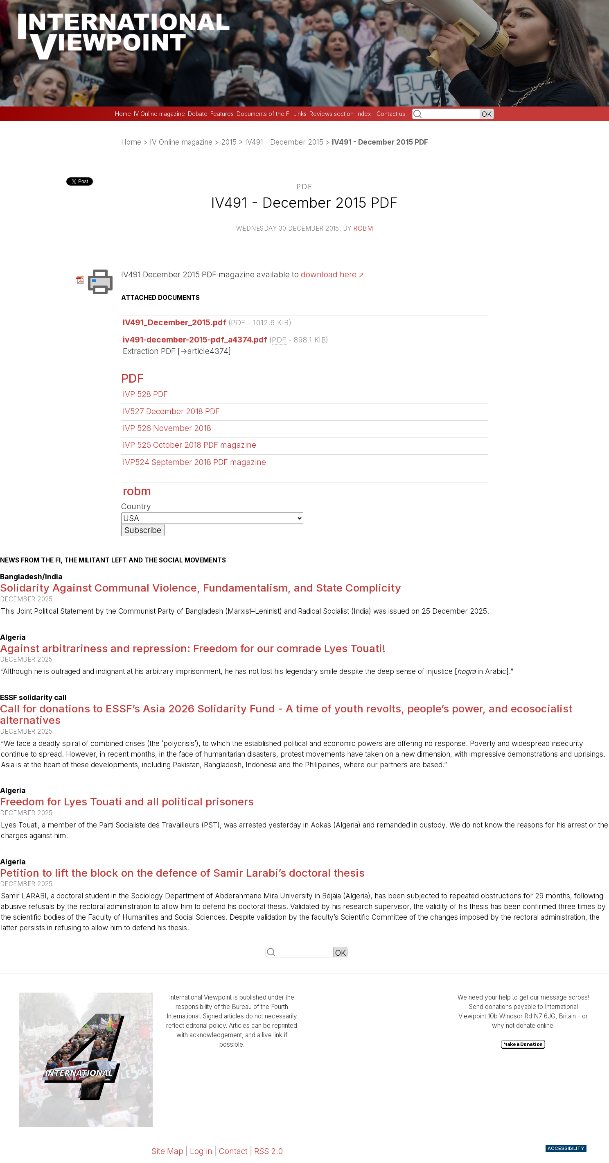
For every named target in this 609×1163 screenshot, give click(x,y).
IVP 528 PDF (145, 394)
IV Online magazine (159, 114)
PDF (132, 378)
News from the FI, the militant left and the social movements (113, 560)
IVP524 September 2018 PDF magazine (194, 462)
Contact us (391, 114)
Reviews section (331, 114)
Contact (233, 1151)
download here (328, 274)
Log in (201, 1151)
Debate (198, 114)
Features (222, 114)
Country (136, 506)
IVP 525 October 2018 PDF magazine (189, 445)
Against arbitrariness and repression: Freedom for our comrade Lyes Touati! (193, 648)
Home (123, 114)
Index (363, 114)
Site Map (167, 1151)
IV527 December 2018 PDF (171, 411)
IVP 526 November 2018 (167, 428)
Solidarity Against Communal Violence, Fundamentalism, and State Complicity (200, 587)
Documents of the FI (264, 114)
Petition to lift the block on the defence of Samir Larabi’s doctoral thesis (182, 872)
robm (363, 228)
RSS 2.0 (268, 1151)
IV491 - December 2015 (284, 142)
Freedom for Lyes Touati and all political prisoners (127, 801)
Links (300, 114)
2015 (229, 142)
